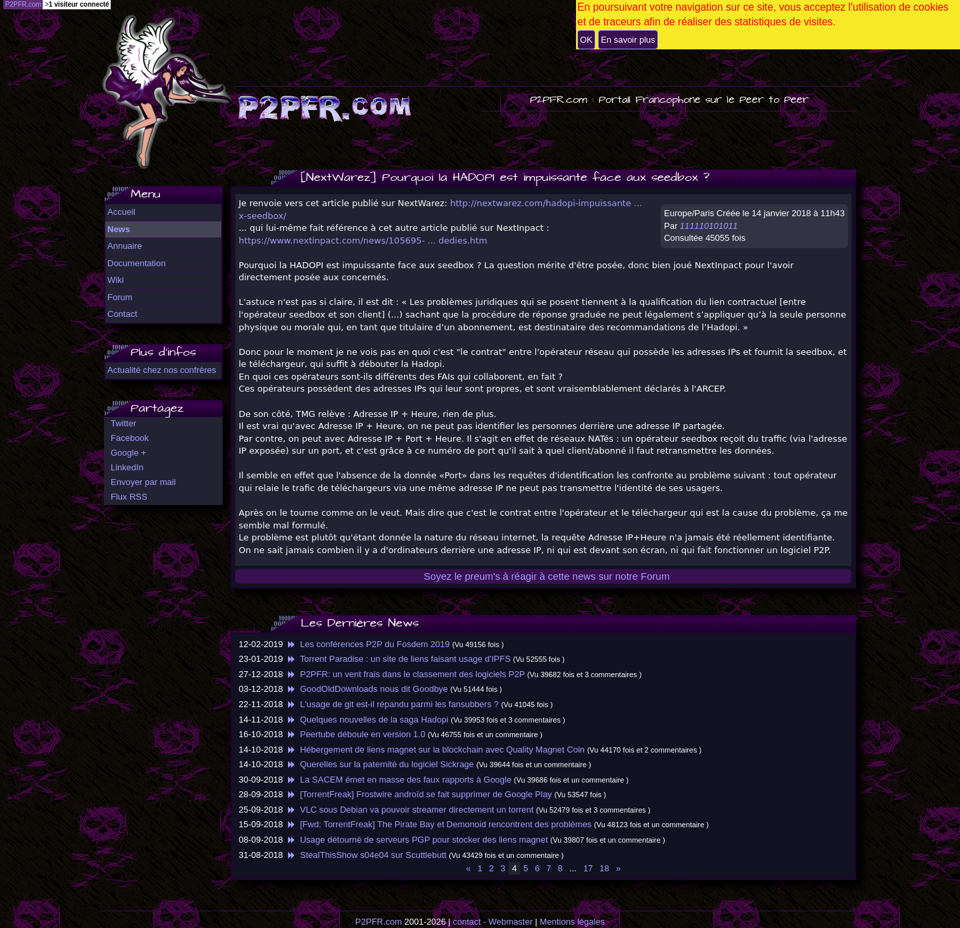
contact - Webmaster (493, 922)
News (118, 229)
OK (586, 40)
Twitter (123, 423)
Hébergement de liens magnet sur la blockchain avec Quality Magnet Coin (435, 750)
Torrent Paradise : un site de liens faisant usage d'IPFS (398, 659)
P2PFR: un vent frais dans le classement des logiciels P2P (405, 674)
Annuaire (124, 246)
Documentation (136, 263)
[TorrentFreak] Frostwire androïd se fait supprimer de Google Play (418, 794)
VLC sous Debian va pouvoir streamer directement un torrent (409, 810)
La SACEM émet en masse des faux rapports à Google (398, 780)
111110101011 (709, 226)
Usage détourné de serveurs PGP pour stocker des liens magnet (416, 840)
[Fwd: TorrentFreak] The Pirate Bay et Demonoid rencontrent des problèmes (438, 824)
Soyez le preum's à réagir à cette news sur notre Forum (547, 576)
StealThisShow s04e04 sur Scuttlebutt (366, 855)
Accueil (121, 212)
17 (588, 868)
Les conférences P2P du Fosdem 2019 (367, 644)
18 (604, 868)
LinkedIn (127, 467)
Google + (128, 453)
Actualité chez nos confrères (161, 370)
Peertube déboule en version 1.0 (355, 734)
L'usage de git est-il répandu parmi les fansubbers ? (392, 704)
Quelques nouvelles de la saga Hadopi (366, 720)
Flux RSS (129, 497)
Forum (120, 297)
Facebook (130, 438)
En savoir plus (628, 40)
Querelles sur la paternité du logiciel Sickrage (379, 764)
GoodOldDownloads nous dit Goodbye (366, 689)
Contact (122, 314)
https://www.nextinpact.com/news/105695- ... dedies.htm (363, 241)
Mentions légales (572, 922)
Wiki (115, 280)
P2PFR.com (378, 922)
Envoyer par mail (143, 482)
